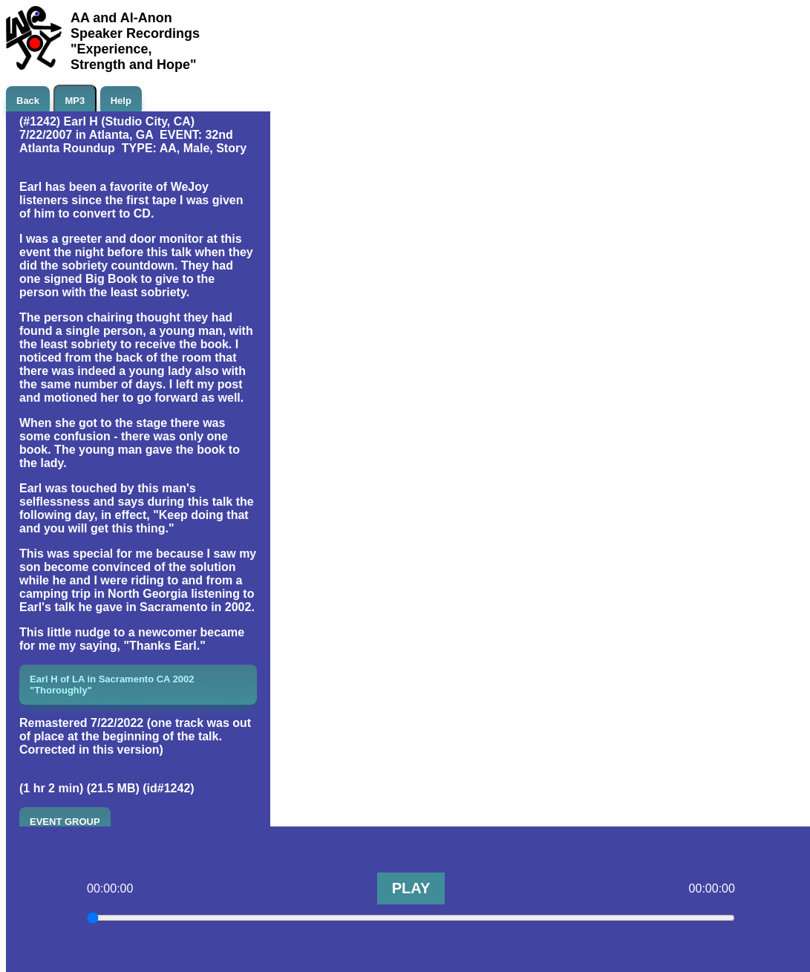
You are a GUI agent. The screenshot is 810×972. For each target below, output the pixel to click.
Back (27, 100)
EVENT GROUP (65, 821)
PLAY (411, 888)
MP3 (75, 100)
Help (121, 100)
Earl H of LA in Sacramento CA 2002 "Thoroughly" (112, 684)
